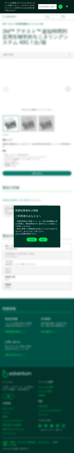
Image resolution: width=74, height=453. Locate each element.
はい (43, 239)
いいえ (31, 239)
